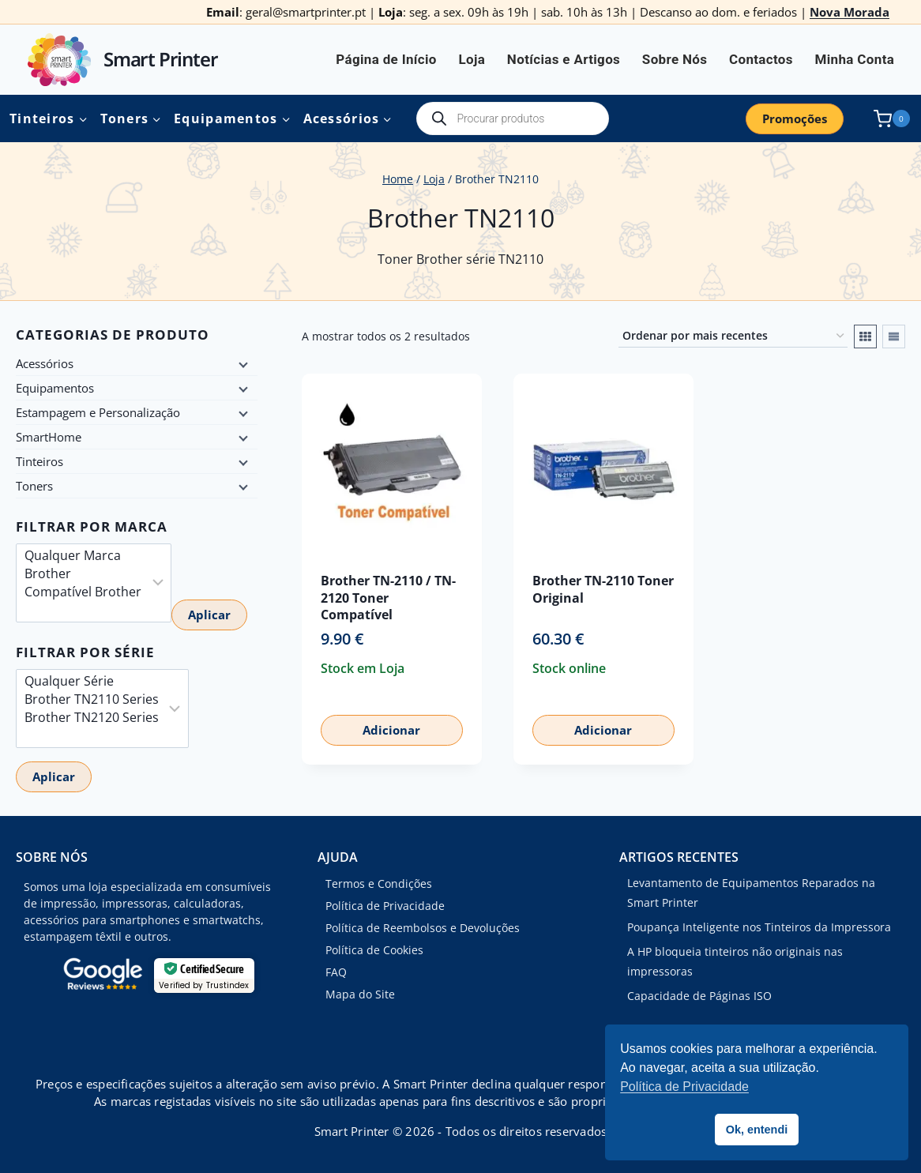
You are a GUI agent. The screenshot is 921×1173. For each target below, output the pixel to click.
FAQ (336, 971)
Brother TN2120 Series (91, 718)
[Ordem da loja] (733, 336)
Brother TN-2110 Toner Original (603, 589)
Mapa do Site (360, 994)
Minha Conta (855, 59)
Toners (34, 486)
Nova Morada (849, 12)
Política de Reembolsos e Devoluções (422, 927)
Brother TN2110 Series (91, 699)
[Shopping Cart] (888, 118)
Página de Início (386, 59)
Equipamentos (55, 388)
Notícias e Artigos (563, 59)
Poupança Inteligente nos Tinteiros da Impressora (759, 926)
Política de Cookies (374, 949)
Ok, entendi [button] (757, 1129)
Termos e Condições (378, 883)
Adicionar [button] (391, 730)
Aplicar (209, 614)
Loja (471, 59)
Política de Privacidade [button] (684, 1086)
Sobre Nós (674, 59)
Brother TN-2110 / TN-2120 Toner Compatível (388, 597)
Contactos (761, 59)
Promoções (794, 118)
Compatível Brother (83, 592)
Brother (83, 574)
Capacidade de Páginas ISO (699, 995)
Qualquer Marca (83, 556)
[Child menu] (242, 363)
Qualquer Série (91, 681)
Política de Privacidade (385, 905)
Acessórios (44, 363)
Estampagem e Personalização (98, 412)
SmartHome (48, 437)
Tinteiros (39, 461)
